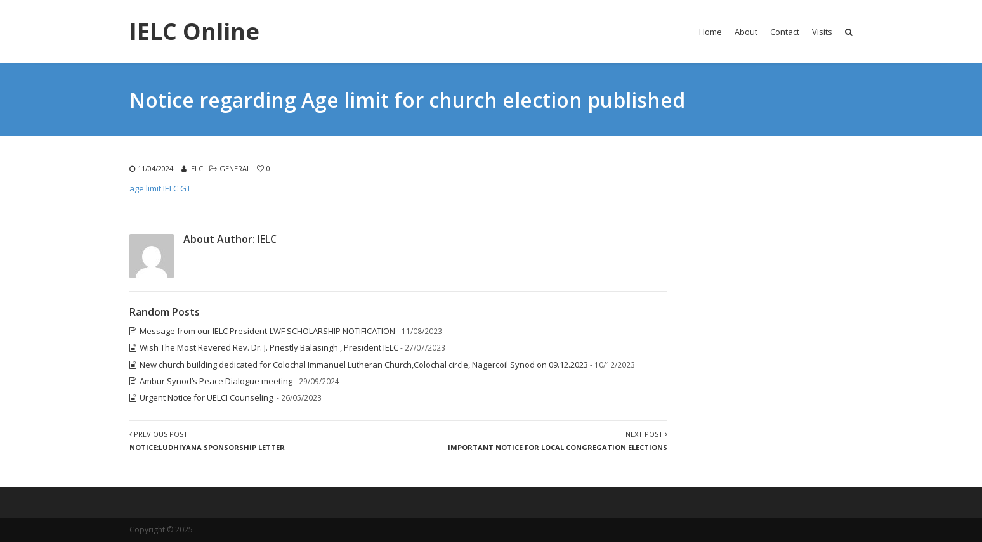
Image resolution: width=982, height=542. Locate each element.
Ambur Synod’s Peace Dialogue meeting (216, 381)
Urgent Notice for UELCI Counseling (207, 397)
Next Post (557, 440)
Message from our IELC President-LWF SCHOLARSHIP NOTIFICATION (267, 331)
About (746, 31)
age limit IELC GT (160, 188)
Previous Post (207, 440)
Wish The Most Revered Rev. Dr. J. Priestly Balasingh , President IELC (269, 347)
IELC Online (194, 31)
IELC (196, 168)
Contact (784, 31)
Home (710, 31)
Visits (822, 31)
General (235, 168)
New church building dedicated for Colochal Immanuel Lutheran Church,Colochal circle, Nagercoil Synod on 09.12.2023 (364, 364)
